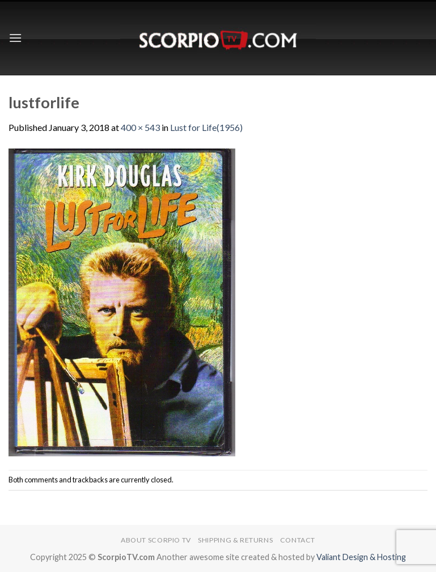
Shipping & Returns (235, 540)
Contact (297, 540)
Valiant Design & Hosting (361, 557)
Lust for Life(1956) (206, 127)
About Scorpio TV (156, 540)
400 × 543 (140, 127)
